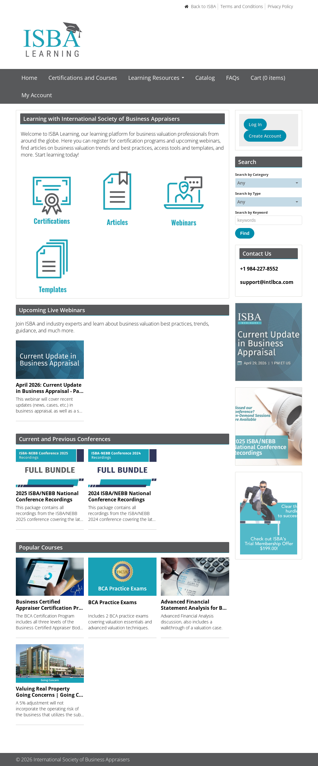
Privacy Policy (280, 6)
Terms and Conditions (241, 6)
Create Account (265, 136)
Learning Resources (156, 77)
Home (29, 77)
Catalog (205, 77)
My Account (36, 95)
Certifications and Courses (82, 77)
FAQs (232, 77)
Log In (255, 124)
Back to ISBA (200, 6)
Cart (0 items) (268, 77)
